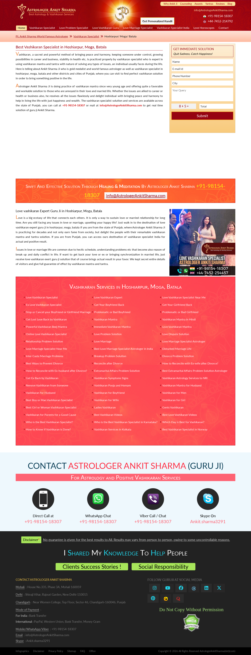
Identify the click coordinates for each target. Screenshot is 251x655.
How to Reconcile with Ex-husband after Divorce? (56, 370)
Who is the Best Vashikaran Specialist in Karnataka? (125, 422)
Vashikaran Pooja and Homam (112, 385)
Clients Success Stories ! (92, 566)
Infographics (22, 651)
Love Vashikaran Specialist (42, 297)
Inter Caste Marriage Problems (44, 356)
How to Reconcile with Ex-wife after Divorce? (190, 363)
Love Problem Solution (108, 334)
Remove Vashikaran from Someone (47, 385)
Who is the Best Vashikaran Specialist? (49, 422)
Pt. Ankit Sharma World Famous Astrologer (42, 36)
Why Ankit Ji (170, 3)
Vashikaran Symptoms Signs (111, 378)
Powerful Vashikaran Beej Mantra (46, 326)
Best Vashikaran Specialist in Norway (184, 429)
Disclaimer (38, 651)
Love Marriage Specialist (138, 27)
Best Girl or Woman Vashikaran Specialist (51, 407)
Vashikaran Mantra (105, 319)
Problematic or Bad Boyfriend (112, 312)
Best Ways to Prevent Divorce (44, 363)
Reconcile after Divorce (108, 363)
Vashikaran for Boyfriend (109, 392)
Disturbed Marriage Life (176, 348)
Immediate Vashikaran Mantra (112, 326)
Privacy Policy (55, 651)
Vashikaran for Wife (106, 400)
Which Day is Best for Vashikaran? (183, 422)
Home (21, 27)
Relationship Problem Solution (44, 341)
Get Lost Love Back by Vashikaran (46, 319)
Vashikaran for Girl (173, 400)
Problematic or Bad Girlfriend (180, 312)
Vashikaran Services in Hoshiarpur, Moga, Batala (125, 286)
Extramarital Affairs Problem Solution (117, 370)
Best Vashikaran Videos (108, 414)
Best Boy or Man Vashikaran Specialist (49, 400)
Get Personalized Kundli (157, 21)
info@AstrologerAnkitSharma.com (213, 10)
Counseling (186, 3)
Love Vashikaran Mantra (177, 326)
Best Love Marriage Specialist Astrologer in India (123, 348)
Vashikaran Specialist (42, 27)
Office (92, 651)
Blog (229, 3)
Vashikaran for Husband (40, 392)
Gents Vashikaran (173, 407)
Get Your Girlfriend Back (177, 304)
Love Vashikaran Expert (108, 297)
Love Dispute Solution (175, 334)
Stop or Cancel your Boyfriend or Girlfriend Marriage (58, 312)
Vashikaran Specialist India (173, 27)
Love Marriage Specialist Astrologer (183, 341)
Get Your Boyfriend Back (109, 304)
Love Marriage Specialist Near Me (46, 348)
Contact (224, 27)
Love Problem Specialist (73, 27)
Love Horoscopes (203, 27)
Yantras (209, 3)
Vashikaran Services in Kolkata (112, 429)
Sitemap (71, 651)
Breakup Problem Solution (110, 356)
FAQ (82, 651)
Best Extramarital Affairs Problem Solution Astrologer (194, 370)
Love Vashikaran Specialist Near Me (184, 297)
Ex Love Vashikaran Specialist (44, 304)
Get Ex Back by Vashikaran (42, 378)
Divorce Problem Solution (178, 356)
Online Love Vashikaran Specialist (46, 334)
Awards (199, 3)
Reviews (220, 3)
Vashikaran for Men (174, 392)
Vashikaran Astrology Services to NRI (184, 378)
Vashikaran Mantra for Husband (181, 385)
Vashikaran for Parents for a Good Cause (51, 414)
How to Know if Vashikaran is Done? (48, 429)
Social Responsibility (163, 566)
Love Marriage (102, 341)
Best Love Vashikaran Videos (179, 414)
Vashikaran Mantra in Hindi (179, 319)
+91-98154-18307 (73, 105)
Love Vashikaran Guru (105, 27)
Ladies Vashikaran (105, 407)
